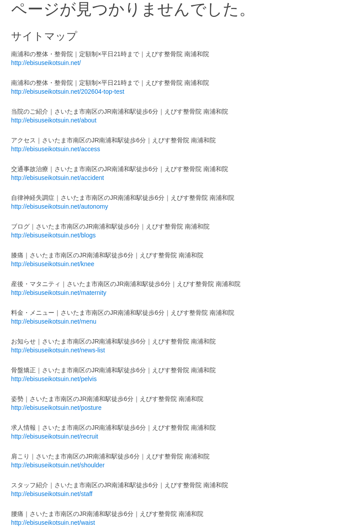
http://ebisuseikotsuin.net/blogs (53, 235)
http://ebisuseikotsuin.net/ (46, 62)
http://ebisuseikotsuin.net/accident (57, 177)
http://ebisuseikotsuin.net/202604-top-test (67, 91)
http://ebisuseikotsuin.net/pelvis (54, 378)
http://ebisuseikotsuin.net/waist (53, 522)
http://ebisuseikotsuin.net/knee (52, 263)
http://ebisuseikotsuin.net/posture (56, 407)
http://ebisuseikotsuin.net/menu (53, 321)
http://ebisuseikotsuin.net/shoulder (58, 465)
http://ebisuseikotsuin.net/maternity (59, 292)
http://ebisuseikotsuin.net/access (55, 149)
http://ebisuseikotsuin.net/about (53, 120)
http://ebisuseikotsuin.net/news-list (58, 350)
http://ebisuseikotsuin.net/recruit (54, 436)
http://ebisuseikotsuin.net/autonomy (59, 206)
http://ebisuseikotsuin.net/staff (51, 493)
